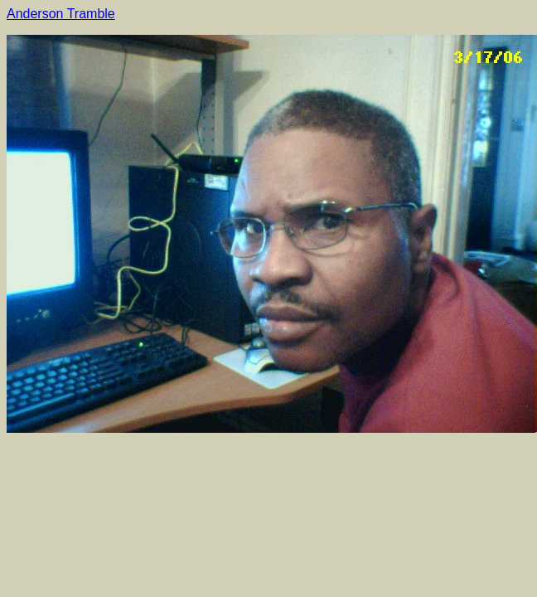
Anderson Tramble (61, 14)
